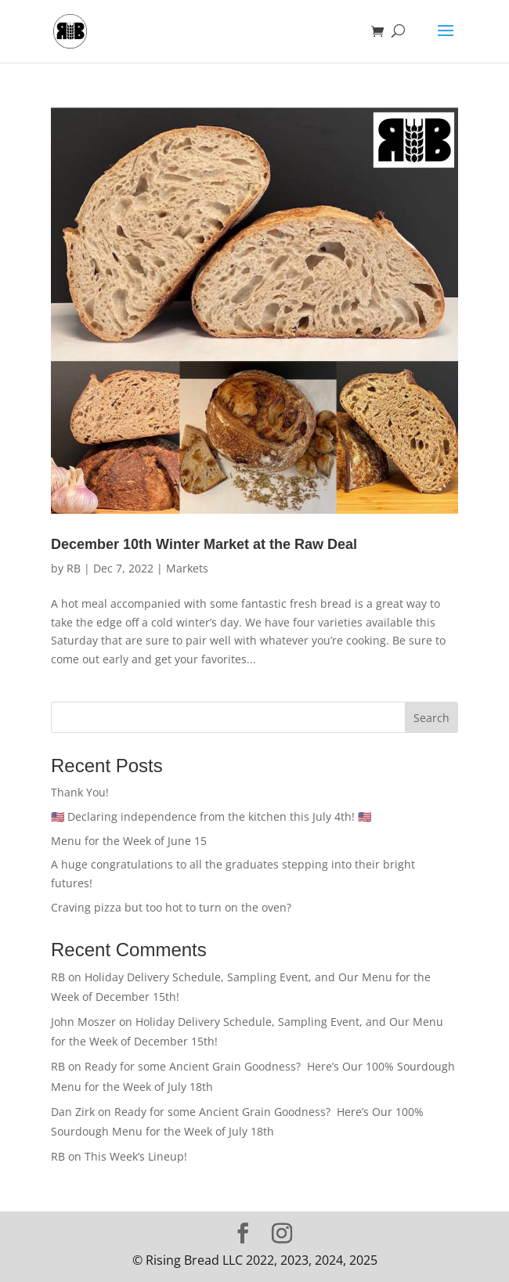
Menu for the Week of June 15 (129, 840)
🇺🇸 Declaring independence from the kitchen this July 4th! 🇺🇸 (211, 816)
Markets (187, 568)
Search (431, 717)
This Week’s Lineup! (136, 1156)
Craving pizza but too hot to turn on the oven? (172, 907)
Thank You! (80, 792)
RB (74, 568)
